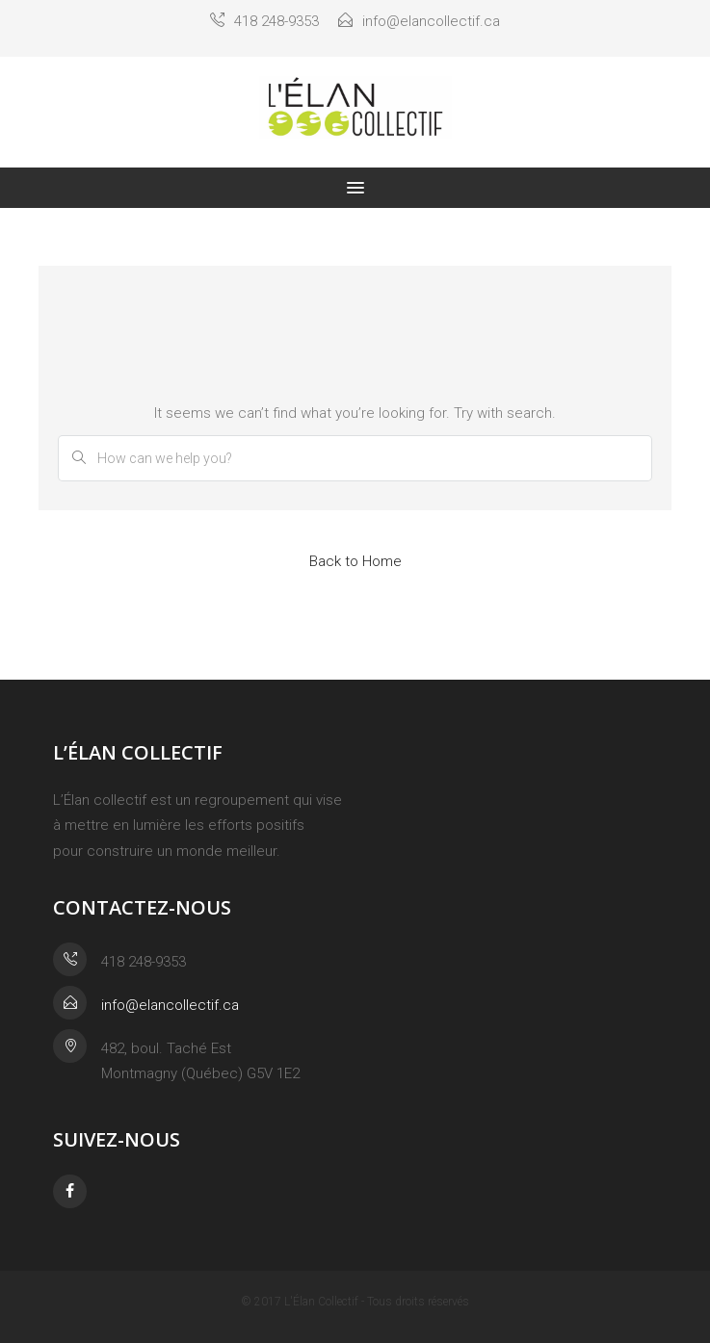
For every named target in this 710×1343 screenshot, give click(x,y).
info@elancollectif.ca (419, 21)
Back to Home (355, 561)
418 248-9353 (264, 21)
